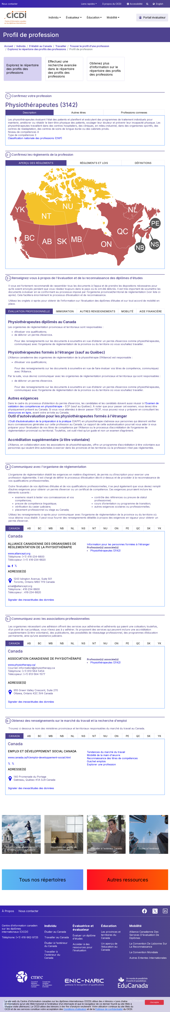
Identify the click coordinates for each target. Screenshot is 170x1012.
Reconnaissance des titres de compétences (112, 758)
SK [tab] (148, 528)
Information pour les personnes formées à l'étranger (118, 544)
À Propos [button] (8, 911)
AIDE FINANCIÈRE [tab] (150, 311)
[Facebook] (145, 910)
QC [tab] (138, 528)
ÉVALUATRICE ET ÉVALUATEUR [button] (83, 927)
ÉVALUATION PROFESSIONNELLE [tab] (29, 311)
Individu (21, 46)
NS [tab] (83, 528)
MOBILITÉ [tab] (127, 311)
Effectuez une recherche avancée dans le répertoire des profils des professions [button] (62, 69)
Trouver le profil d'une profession (89, 46)
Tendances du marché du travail (106, 752)
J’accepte (154, 1002)
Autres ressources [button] (127, 880)
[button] (15, 17)
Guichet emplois (96, 761)
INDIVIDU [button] (50, 926)
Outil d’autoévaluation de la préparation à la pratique (40, 421)
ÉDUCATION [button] (108, 926)
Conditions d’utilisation (75, 1009)
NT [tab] (94, 528)
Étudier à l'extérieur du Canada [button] (56, 944)
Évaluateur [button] (72, 17)
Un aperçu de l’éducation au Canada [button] (109, 946)
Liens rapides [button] (88, 3)
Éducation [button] (93, 17)
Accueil (8, 46)
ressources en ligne (19, 412)
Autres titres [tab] (78, 112)
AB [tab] (29, 528)
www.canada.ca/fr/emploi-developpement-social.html (39, 757)
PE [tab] (127, 528)
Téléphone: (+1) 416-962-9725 (20, 937)
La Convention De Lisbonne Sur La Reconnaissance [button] (148, 945)
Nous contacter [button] (10, 3)
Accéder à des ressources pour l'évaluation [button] (82, 947)
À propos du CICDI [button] (111, 3)
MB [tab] (51, 528)
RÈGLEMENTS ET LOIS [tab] (94, 163)
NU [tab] (105, 528)
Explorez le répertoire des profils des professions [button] (22, 69)
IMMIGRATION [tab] (65, 311)
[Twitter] (155, 910)
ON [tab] (116, 528)
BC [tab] (39, 528)
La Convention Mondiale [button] (143, 952)
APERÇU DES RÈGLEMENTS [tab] (36, 163)
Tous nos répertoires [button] (42, 880)
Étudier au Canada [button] (55, 931)
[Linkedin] (165, 910)
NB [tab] (62, 528)
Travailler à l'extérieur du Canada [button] (52, 954)
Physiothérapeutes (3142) (105, 550)
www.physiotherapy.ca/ (22, 664)
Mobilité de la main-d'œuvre (103, 755)
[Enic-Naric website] (84, 982)
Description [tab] (29, 112)
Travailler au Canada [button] (56, 937)
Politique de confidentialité (109, 1009)
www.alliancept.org (19, 553)
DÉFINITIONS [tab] (143, 163)
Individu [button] (53, 17)
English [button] (159, 3)
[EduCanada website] (133, 982)
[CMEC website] (38, 982)
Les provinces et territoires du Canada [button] (110, 935)
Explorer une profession (101, 764)
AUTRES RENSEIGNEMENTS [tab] (97, 311)
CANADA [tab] (14, 528)
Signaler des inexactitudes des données (31, 599)
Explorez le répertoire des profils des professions (37, 49)
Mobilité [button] (112, 17)
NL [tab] (72, 528)
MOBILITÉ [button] (135, 926)
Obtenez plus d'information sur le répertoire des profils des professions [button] (105, 68)
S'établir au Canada (40, 46)
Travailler (60, 46)
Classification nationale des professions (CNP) (35, 138)
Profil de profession (81, 49)
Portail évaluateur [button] (154, 17)
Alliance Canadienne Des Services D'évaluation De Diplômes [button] (144, 935)
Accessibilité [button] (136, 3)
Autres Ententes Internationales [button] (148, 957)
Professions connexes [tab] (134, 112)
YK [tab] (159, 528)
